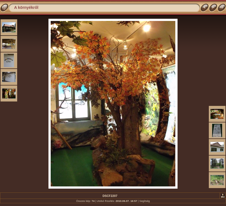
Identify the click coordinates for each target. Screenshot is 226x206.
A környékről (26, 7)
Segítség (144, 200)
